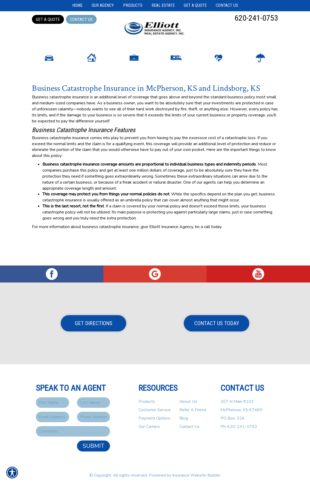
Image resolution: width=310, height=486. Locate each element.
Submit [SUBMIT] (93, 446)
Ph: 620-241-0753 (238, 427)
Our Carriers (149, 427)
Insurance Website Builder (196, 475)
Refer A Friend (192, 410)
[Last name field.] (93, 402)
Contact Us (81, 19)
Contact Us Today (216, 323)
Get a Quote (48, 19)
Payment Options (154, 418)
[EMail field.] (52, 417)
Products (147, 401)
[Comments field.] (73, 431)
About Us (188, 401)
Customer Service (155, 410)
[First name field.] (52, 402)
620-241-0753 (256, 17)
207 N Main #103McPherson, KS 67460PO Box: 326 (241, 410)
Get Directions (93, 323)
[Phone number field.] (93, 417)
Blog (183, 418)
